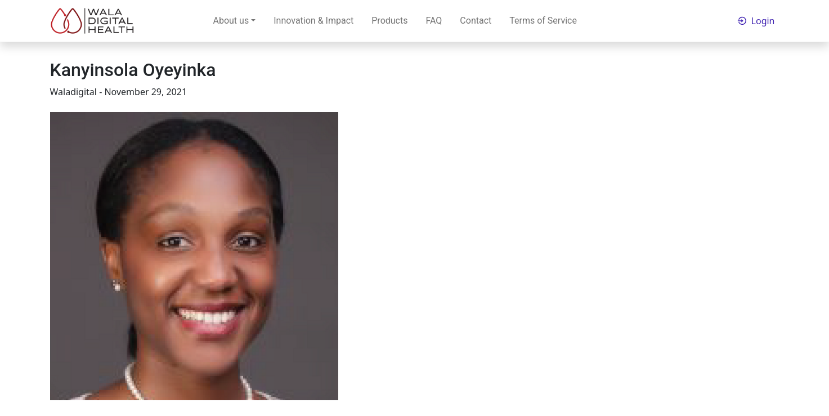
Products (389, 20)
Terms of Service (543, 20)
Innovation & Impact (313, 20)
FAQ (433, 20)
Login (763, 21)
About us (231, 20)
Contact (475, 20)
